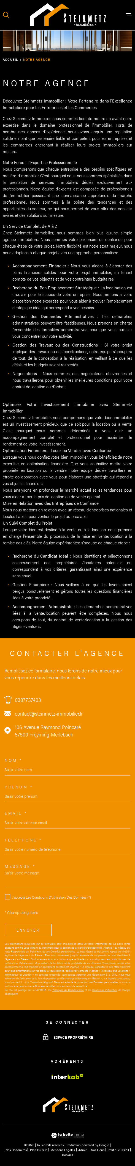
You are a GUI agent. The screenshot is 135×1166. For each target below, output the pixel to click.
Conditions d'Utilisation (104, 990)
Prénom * (19, 787)
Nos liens (97, 1149)
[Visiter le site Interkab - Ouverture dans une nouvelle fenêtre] (67, 1076)
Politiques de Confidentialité (68, 990)
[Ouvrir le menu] (129, 15)
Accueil (10, 59)
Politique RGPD (118, 1149)
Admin (83, 1149)
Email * (16, 813)
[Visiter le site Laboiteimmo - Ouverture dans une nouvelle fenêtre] (67, 1135)
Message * (20, 866)
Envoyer (28, 930)
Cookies (67, 1154)
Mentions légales (62, 1149)
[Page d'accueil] (67, 15)
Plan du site (38, 1149)
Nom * (13, 760)
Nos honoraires (16, 1149)
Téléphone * (23, 840)
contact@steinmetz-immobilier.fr (49, 713)
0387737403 (28, 700)
